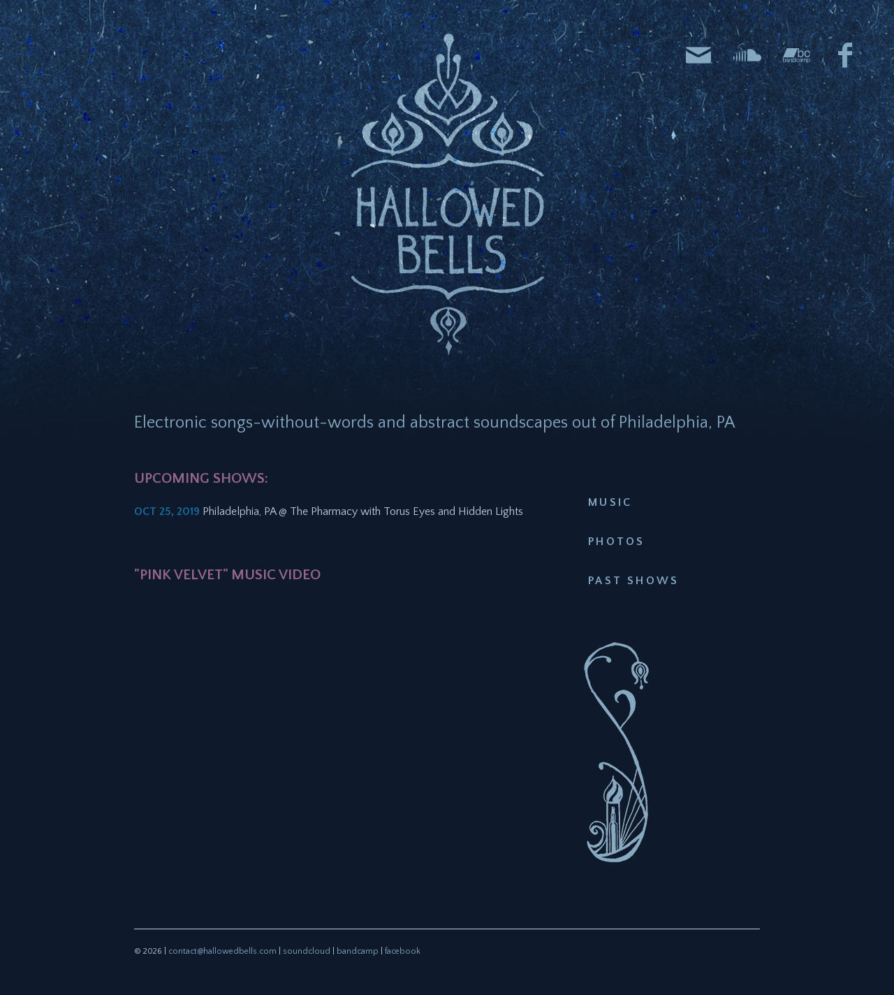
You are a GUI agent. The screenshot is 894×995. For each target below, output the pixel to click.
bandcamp (358, 951)
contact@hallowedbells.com (222, 951)
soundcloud (306, 951)
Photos (616, 541)
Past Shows (633, 580)
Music (610, 502)
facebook (402, 951)
